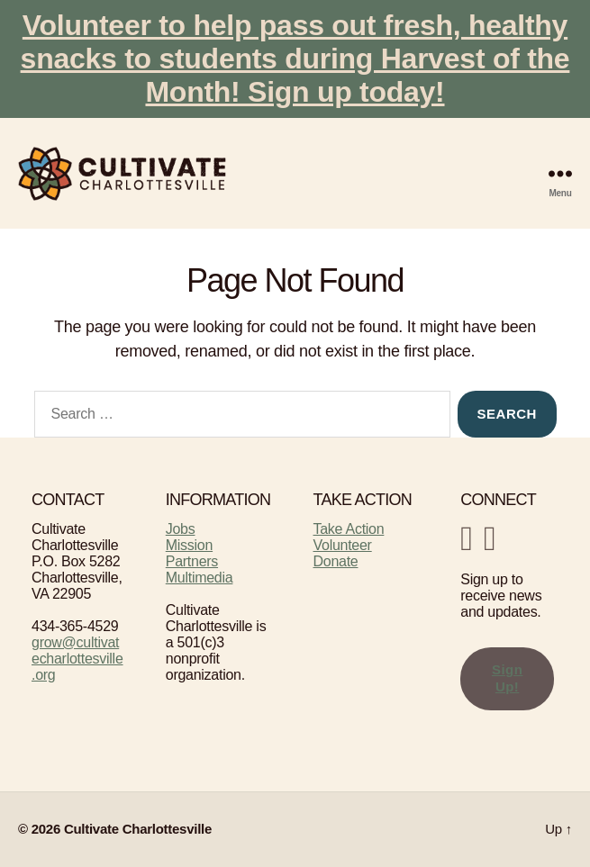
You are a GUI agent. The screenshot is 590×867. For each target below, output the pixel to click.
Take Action (349, 529)
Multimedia (199, 577)
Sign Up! (507, 678)
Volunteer (342, 545)
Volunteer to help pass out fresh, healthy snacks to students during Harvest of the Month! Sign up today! (295, 58)
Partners (192, 561)
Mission (189, 545)
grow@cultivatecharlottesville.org (77, 658)
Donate (336, 561)
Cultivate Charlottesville (138, 828)
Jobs (180, 529)
